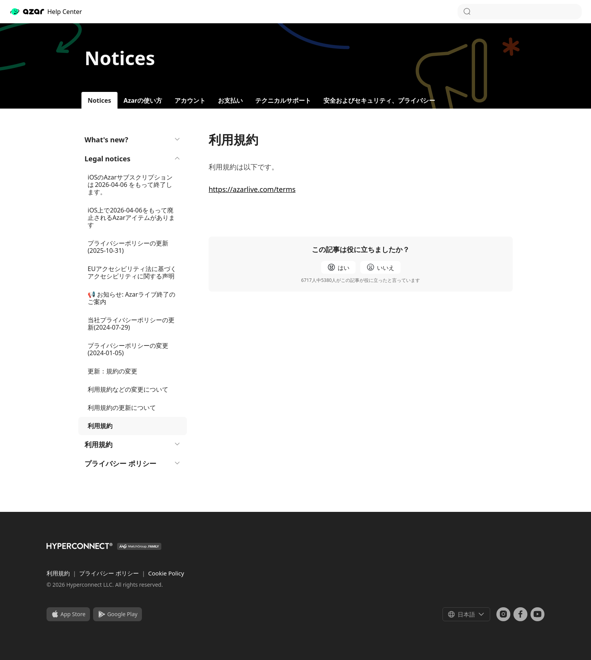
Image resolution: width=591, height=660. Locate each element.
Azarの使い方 (143, 100)
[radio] (338, 267)
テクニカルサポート (283, 100)
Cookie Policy (166, 573)
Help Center (45, 11)
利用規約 (133, 444)
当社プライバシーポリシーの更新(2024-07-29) (131, 324)
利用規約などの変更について (128, 389)
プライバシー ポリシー (133, 463)
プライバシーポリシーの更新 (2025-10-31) (128, 247)
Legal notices (133, 158)
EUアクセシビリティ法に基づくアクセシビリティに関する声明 (132, 272)
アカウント (190, 100)
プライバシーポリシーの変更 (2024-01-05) (128, 349)
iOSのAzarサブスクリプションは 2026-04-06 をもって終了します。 (130, 184)
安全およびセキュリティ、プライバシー (379, 100)
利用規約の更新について (122, 407)
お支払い (230, 100)
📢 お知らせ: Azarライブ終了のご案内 (131, 298)
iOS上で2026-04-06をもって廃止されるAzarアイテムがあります (131, 217)
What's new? (133, 139)
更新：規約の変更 (112, 371)
